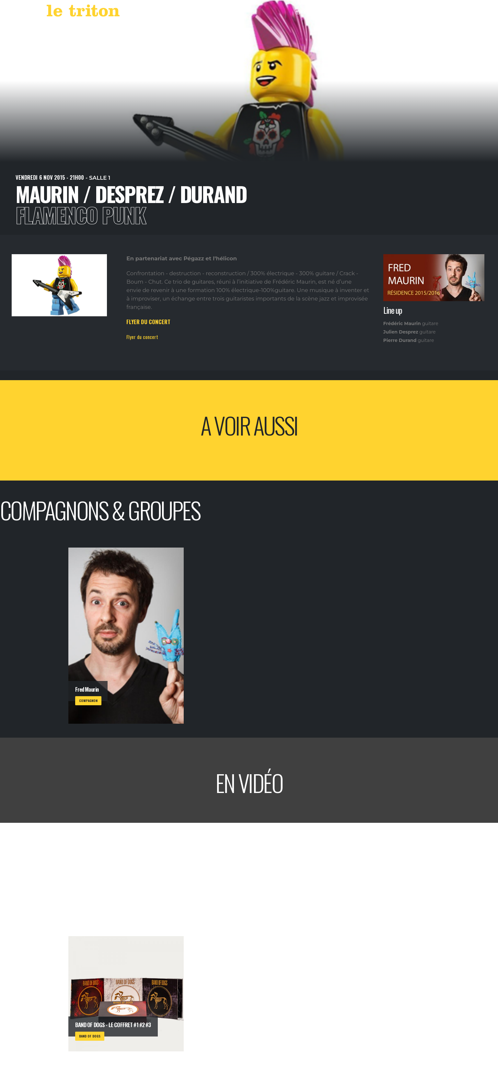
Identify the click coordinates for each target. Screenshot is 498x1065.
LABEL (335, 12)
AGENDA (307, 12)
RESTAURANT (385, 12)
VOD (357, 12)
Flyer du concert (142, 336)
